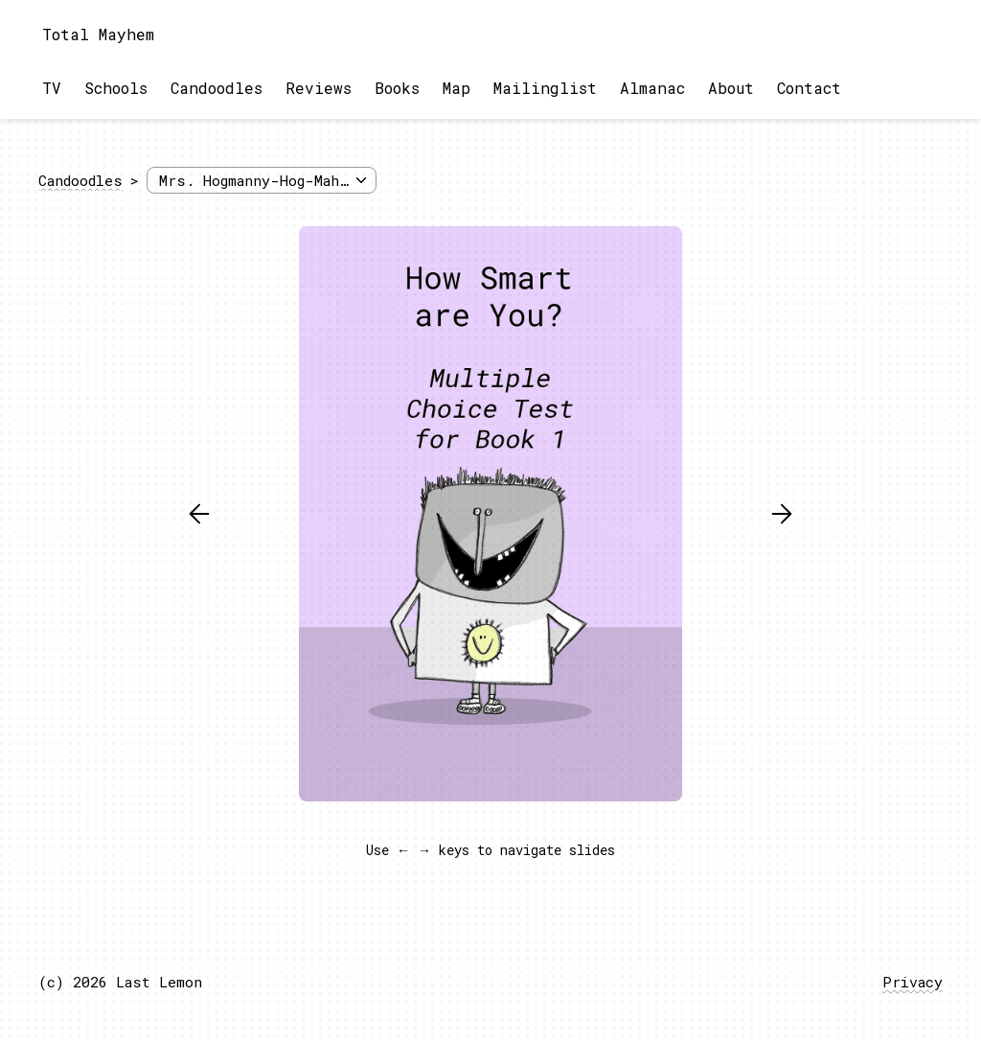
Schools (116, 88)
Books (397, 88)
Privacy (912, 981)
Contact (809, 88)
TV (51, 88)
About (731, 88)
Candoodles (216, 88)
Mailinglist (545, 88)
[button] (199, 513)
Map (456, 88)
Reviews (318, 88)
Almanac (652, 88)
